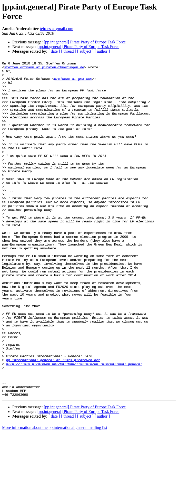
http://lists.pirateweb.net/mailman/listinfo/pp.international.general (74, 424)
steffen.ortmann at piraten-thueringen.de (44, 68)
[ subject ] (85, 51)
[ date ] (54, 51)
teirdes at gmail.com (56, 28)
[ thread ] (68, 51)
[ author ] (102, 51)
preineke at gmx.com (73, 82)
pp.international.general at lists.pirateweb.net (53, 420)
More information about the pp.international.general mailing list (54, 494)
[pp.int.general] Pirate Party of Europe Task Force (85, 42)
